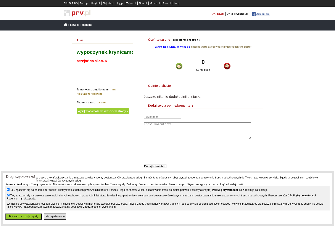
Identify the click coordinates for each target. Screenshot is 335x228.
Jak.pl (177, 3)
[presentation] (176, 155)
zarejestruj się (237, 14)
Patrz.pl (84, 3)
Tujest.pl (131, 3)
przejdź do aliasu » (92, 60)
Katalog (74, 25)
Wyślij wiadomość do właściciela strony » (103, 111)
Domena (87, 25)
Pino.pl (143, 3)
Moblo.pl (155, 3)
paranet (102, 102)
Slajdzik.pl (108, 3)
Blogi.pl (95, 3)
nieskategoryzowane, (90, 94)
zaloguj (218, 14)
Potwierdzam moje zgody (23, 216)
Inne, (113, 89)
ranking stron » (191, 39)
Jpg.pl (120, 3)
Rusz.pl (167, 3)
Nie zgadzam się (55, 216)
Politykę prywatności (225, 189)
